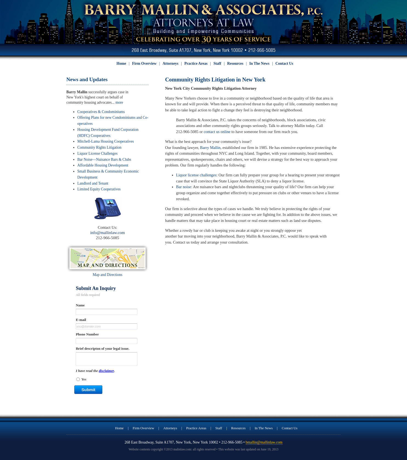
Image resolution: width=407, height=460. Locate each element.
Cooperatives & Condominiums (101, 112)
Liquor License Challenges (97, 153)
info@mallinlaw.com (107, 232)
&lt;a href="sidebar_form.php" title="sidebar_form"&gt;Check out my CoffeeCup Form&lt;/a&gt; (107, 342)
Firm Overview (144, 63)
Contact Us (284, 63)
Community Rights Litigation (99, 147)
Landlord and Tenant (92, 183)
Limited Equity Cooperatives (99, 189)
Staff (217, 63)
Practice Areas (195, 63)
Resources (235, 63)
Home (121, 63)
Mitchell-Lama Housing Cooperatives (105, 141)
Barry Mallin (210, 147)
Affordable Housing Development (102, 165)
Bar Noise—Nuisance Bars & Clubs (104, 159)
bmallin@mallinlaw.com (264, 442)
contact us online (217, 131)
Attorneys (171, 63)
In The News (259, 63)
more (119, 102)
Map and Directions (107, 275)
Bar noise (183, 187)
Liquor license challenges (196, 175)
